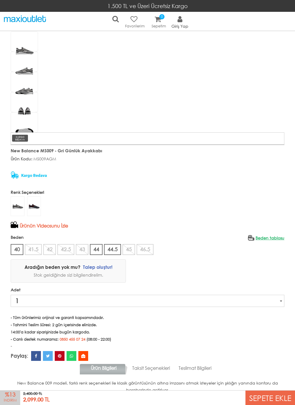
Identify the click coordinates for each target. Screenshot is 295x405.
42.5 (66, 249)
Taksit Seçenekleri (151, 368)
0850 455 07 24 (72, 339)
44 (96, 249)
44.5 (112, 249)
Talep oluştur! (97, 267)
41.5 (33, 249)
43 (82, 249)
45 (129, 249)
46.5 (145, 249)
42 (49, 249)
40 (17, 249)
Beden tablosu (270, 238)
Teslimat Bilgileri (195, 368)
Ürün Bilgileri (103, 368)
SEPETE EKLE (270, 397)
